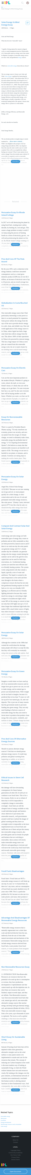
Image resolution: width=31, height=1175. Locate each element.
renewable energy (12, 66)
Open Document (15, 1171)
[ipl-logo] (7, 3)
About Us (15, 1140)
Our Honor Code (15, 1155)
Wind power (4, 1118)
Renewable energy (5, 1116)
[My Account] (28, 3)
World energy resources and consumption (11, 1124)
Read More (15, 244)
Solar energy (8, 76)
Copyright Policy (15, 1150)
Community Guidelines (15, 1153)
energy (20, 57)
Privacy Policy (15, 1157)
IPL (2, 7)
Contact (15, 1142)
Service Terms (15, 1159)
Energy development (6, 1122)
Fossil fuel (3, 1120)
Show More (15, 161)
